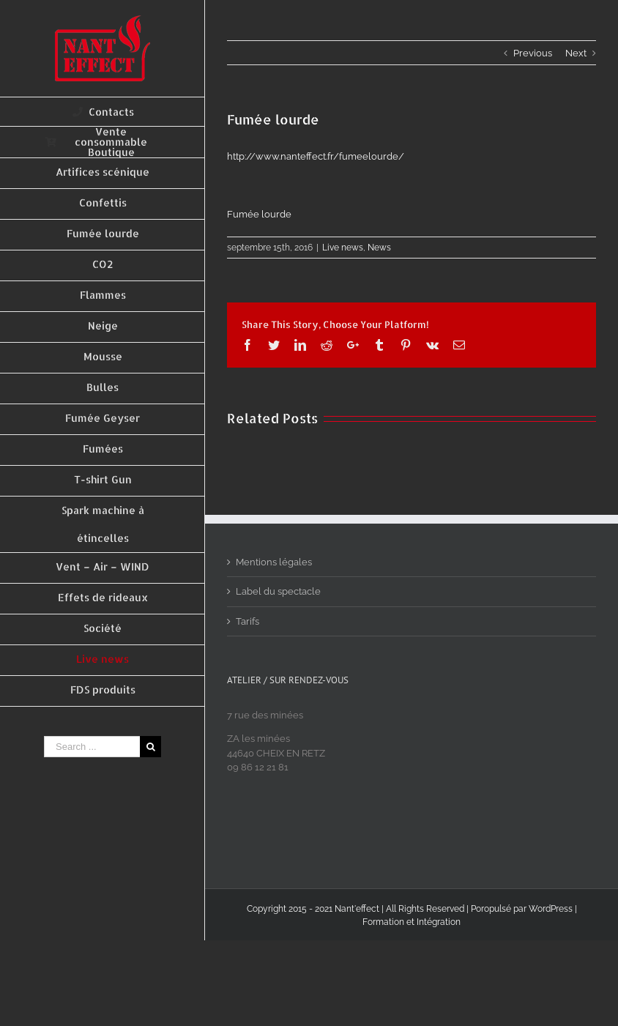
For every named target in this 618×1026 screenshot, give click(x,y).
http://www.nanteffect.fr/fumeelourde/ (315, 156)
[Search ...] (92, 746)
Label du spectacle (278, 591)
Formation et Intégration (411, 922)
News (379, 247)
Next (576, 53)
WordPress (551, 909)
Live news (342, 247)
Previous (532, 53)
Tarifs (247, 621)
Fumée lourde (259, 214)
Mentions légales (274, 562)
